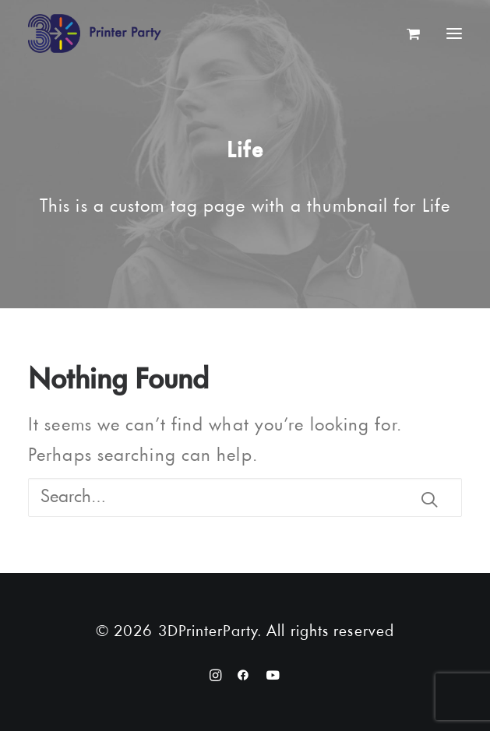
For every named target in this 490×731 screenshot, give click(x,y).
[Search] (245, 497)
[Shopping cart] (407, 33)
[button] (430, 499)
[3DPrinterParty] (94, 33)
